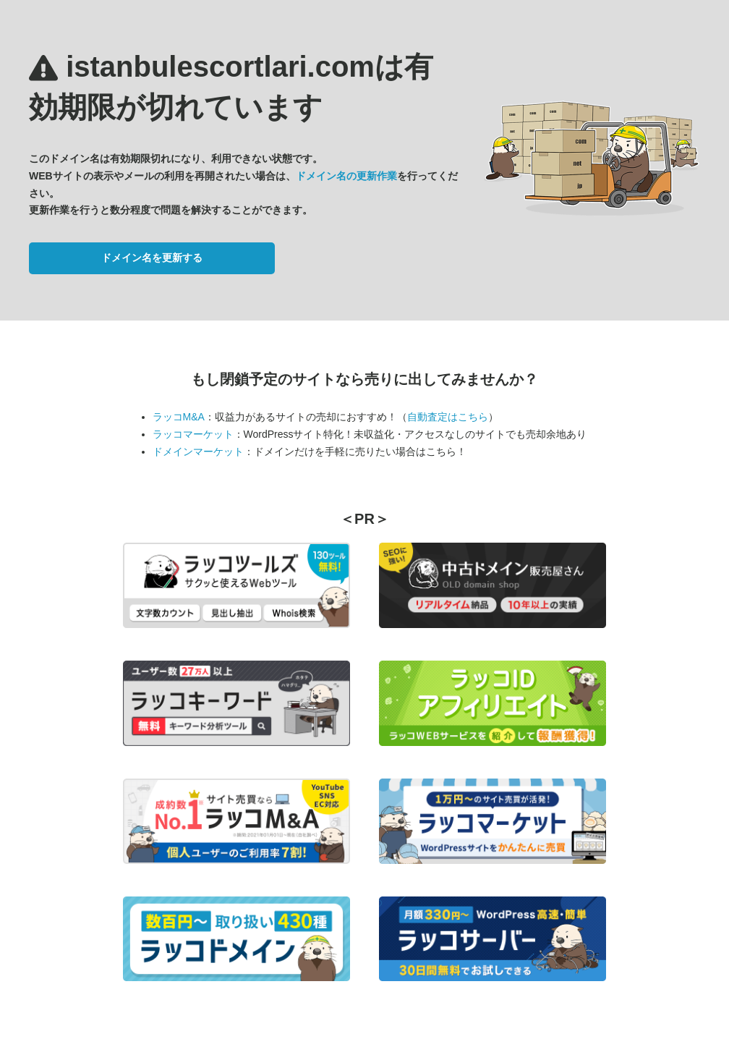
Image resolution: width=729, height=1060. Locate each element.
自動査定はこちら (447, 417)
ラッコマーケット (193, 434)
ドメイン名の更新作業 (346, 176)
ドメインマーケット (198, 451)
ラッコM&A (179, 417)
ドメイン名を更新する (151, 257)
